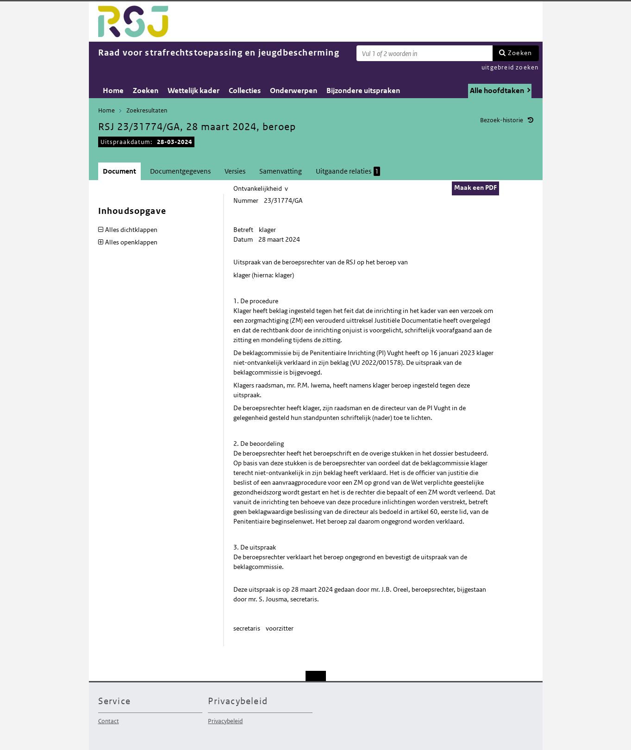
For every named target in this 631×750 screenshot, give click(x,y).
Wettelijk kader (193, 90)
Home (113, 90)
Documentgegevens (180, 171)
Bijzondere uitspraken (363, 90)
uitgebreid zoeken (509, 67)
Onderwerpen (293, 90)
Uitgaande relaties (348, 171)
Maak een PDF (475, 187)
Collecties (245, 90)
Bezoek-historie (501, 120)
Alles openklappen (131, 242)
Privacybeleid (225, 721)
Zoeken (520, 53)
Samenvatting (280, 171)
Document (119, 171)
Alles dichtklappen (131, 229)
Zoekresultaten (146, 110)
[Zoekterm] (424, 53)
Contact (108, 721)
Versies (235, 171)
